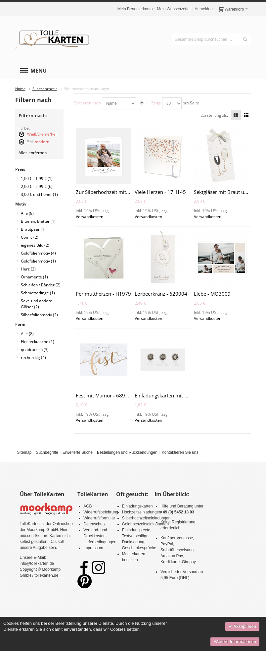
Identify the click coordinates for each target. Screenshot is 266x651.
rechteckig (33, 357)
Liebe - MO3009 (212, 293)
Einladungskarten (137, 506)
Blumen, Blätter (38, 221)
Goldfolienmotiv (38, 253)
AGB (87, 506)
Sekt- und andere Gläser (36, 304)
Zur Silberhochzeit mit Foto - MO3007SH (122, 192)
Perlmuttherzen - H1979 (103, 293)
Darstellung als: (214, 115)
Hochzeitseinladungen (141, 512)
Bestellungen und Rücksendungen (127, 452)
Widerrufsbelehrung (100, 512)
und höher (39, 194)
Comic (29, 237)
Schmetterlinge (38, 293)
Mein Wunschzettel (173, 9)
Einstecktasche (37, 341)
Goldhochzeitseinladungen (145, 524)
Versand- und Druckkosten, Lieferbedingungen (99, 536)
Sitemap (24, 452)
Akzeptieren (244, 626)
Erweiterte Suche (78, 452)
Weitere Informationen (235, 641)
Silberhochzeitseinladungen (146, 518)
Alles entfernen (33, 152)
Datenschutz (94, 524)
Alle (27, 213)
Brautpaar (33, 229)
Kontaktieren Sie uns (180, 452)
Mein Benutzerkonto (135, 9)
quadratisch (35, 349)
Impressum (93, 548)
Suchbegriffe (47, 452)
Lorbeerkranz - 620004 (161, 293)
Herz (28, 269)
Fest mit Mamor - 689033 (105, 395)
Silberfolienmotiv (39, 315)
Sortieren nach (87, 103)
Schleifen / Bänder (41, 285)
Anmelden (204, 9)
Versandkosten (89, 216)
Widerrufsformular (99, 518)
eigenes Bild (35, 245)
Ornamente (34, 277)
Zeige (156, 103)
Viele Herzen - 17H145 (160, 192)
